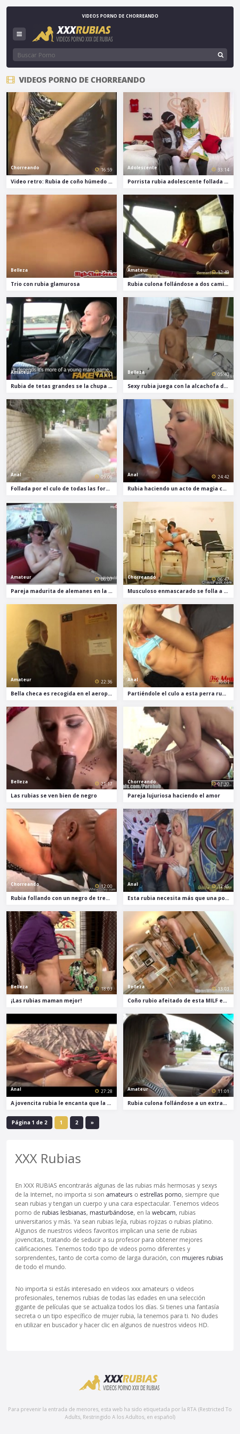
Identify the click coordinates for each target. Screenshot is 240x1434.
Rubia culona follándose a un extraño (179, 1103)
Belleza (19, 270)
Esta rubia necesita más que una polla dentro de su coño (181, 898)
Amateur (138, 270)
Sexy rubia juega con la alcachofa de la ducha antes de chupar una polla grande (181, 386)
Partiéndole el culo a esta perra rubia (179, 693)
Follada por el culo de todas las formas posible (64, 488)
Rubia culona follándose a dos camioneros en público (181, 284)
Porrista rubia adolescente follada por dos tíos (181, 181)
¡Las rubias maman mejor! (46, 1000)
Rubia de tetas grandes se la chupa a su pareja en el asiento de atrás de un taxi (64, 386)
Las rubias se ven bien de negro (54, 795)
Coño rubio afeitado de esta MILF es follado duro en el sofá (181, 1000)
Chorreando (25, 168)
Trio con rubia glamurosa (45, 284)
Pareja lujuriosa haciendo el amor (174, 795)
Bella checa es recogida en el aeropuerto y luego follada (64, 693)
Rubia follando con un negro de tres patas (64, 898)
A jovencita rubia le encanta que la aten (64, 1103)
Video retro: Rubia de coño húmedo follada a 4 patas (64, 181)
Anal (16, 475)
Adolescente (142, 168)
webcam (164, 1212)
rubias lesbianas (64, 1212)
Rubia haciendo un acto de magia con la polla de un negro (181, 488)
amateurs (119, 1194)
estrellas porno (161, 1194)
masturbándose (112, 1212)
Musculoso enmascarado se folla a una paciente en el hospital (181, 591)
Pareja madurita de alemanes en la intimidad (64, 591)
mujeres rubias (202, 1258)
